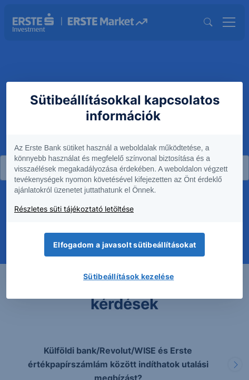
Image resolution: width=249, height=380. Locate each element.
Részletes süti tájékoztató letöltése (74, 208)
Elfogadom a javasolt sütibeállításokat (124, 244)
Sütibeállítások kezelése (128, 276)
